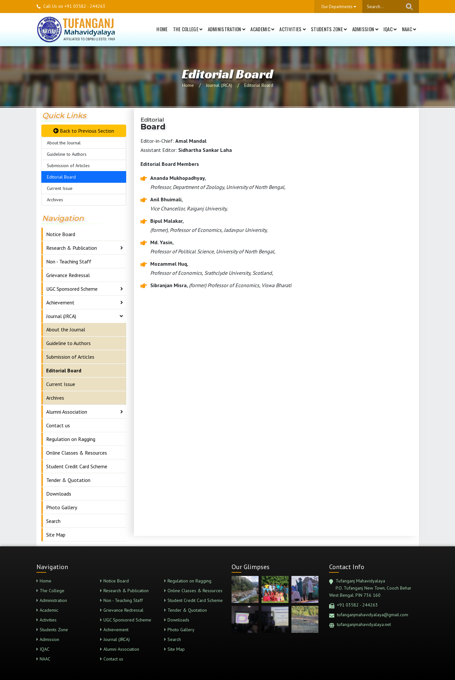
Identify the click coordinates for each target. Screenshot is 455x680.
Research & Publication (71, 248)
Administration (227, 29)
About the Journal (64, 143)
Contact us (58, 425)
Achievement (60, 302)
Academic (262, 29)
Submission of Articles (68, 165)
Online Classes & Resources (76, 452)
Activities (292, 29)
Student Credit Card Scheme (76, 466)
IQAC (390, 29)
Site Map (55, 534)
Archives (55, 200)
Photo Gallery (61, 507)
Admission (365, 29)
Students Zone (329, 29)
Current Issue (60, 188)
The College (188, 29)
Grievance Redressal (68, 275)
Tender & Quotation (68, 480)
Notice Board (60, 234)
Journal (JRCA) (219, 85)
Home (161, 29)
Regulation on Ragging (70, 439)
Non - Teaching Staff (68, 261)
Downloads (58, 493)
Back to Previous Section (83, 130)
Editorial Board (258, 85)
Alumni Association (66, 411)
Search (53, 521)
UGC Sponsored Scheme (72, 289)
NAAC (409, 29)
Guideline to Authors (67, 154)
